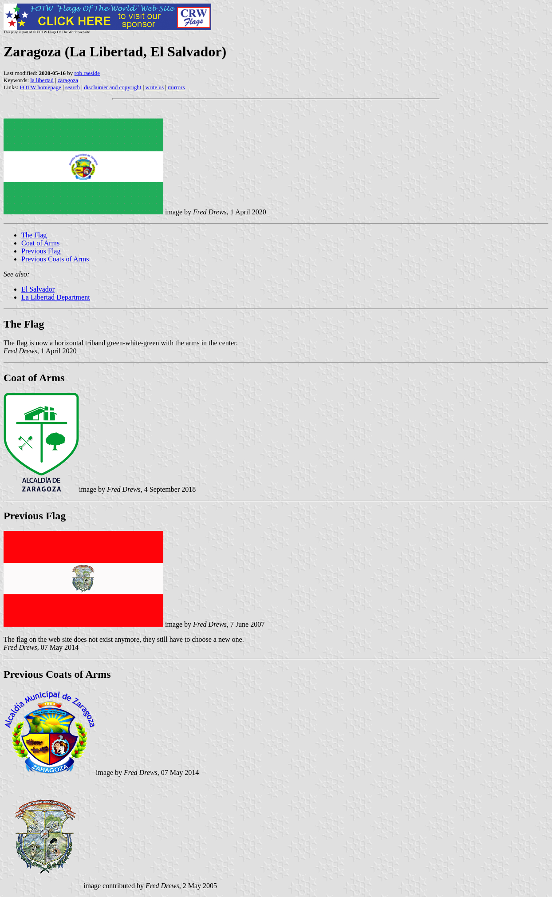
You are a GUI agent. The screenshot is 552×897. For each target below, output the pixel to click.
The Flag (34, 235)
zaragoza (68, 80)
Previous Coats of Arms (55, 259)
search (72, 87)
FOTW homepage (40, 87)
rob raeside (87, 73)
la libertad (41, 80)
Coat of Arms (40, 243)
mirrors (176, 87)
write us (155, 87)
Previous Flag (40, 251)
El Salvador (38, 289)
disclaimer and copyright (112, 87)
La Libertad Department (55, 297)
